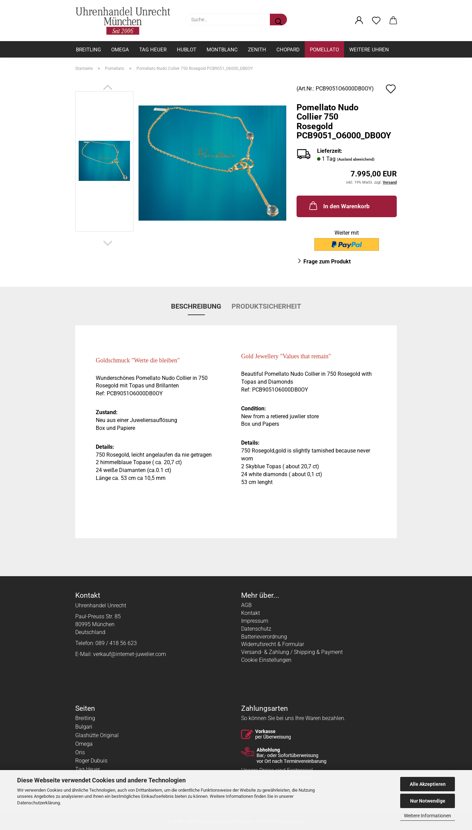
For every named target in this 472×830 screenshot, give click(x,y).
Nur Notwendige (427, 801)
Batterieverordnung (264, 636)
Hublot (186, 50)
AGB (246, 605)
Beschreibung (196, 306)
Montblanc (222, 50)
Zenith (257, 50)
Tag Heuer (153, 50)
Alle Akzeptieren (428, 784)
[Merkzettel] (376, 21)
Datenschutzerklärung (38, 802)
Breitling (88, 50)
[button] (359, 21)
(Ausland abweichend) (356, 159)
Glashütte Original (97, 735)
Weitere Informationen (427, 815)
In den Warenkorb (339, 205)
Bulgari (83, 726)
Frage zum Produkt (327, 261)
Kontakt (250, 613)
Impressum (254, 621)
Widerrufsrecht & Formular (272, 644)
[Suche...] (278, 19)
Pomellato (324, 50)
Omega (120, 50)
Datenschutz (256, 628)
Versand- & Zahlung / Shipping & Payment (292, 652)
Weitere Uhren (369, 50)
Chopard (288, 50)
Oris (80, 752)
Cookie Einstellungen (266, 660)
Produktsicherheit (266, 306)
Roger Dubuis (91, 760)
